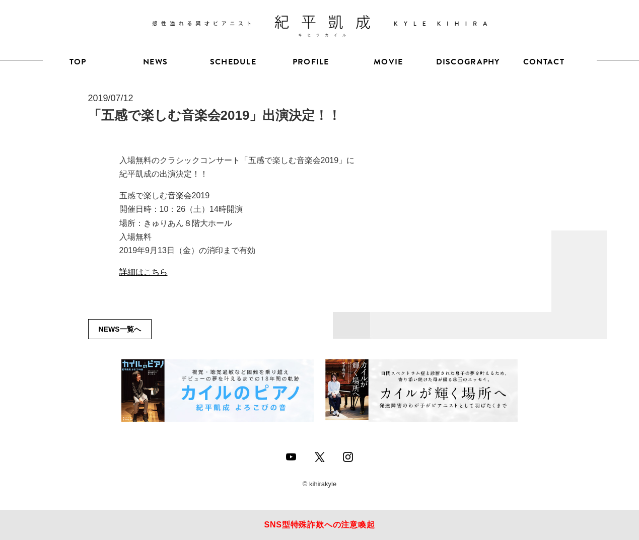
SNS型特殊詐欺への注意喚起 (319, 524)
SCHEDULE (233, 62)
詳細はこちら (143, 272)
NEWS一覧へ (120, 329)
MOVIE (388, 62)
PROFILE (311, 62)
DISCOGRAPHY (466, 62)
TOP (78, 62)
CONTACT (543, 62)
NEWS (155, 62)
